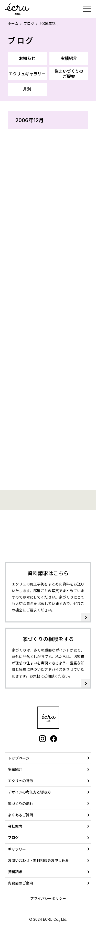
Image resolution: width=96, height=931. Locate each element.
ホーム (13, 23)
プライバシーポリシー (48, 898)
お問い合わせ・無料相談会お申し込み (38, 860)
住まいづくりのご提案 (69, 74)
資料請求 (15, 872)
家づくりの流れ (20, 803)
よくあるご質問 (20, 815)
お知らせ (27, 58)
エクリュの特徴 (20, 781)
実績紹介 (69, 58)
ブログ (29, 23)
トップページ (18, 758)
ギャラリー (17, 849)
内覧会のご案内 (20, 883)
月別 (27, 89)
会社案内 (15, 826)
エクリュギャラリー (27, 73)
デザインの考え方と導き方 (29, 792)
